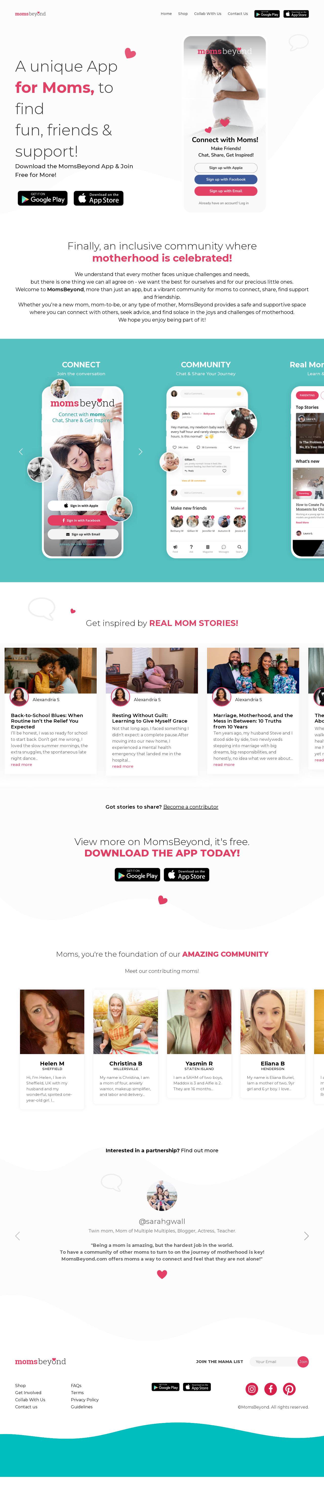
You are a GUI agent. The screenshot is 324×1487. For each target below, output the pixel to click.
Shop (183, 13)
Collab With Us (207, 13)
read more (21, 764)
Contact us (238, 13)
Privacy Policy (81, 1405)
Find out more (199, 1150)
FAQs (73, 1386)
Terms (74, 1395)
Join (303, 1361)
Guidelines (78, 1414)
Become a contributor (190, 807)
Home (166, 13)
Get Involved (26, 1395)
